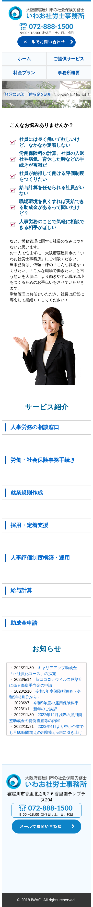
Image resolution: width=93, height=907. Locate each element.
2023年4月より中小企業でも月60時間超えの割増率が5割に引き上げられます (46, 732)
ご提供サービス (68, 58)
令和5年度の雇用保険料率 (56, 703)
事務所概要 (69, 72)
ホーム (24, 58)
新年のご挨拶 (45, 709)
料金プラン (24, 72)
